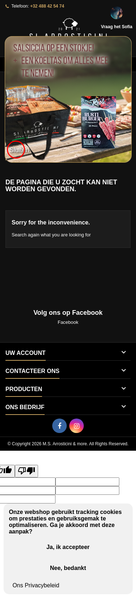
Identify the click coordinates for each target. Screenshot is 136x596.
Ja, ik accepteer (68, 547)
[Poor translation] (26, 471)
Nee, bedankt (68, 568)
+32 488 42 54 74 (47, 6)
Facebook (68, 322)
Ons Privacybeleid (35, 585)
